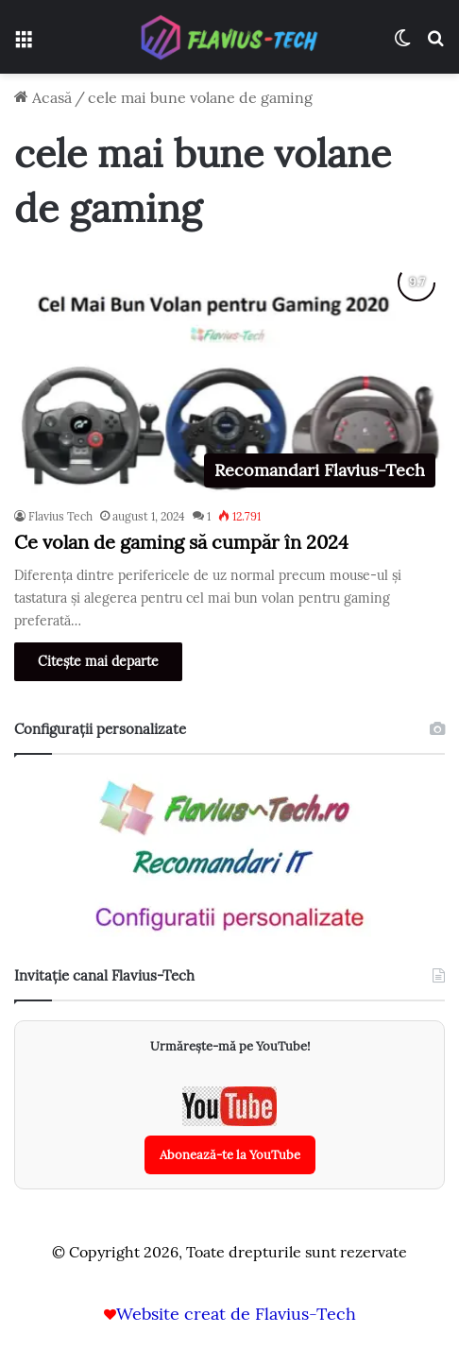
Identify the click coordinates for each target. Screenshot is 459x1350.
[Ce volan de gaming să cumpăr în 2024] (229, 375)
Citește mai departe (98, 661)
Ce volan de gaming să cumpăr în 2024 (181, 542)
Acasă (43, 97)
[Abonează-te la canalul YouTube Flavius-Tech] (229, 1130)
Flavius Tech (60, 516)
